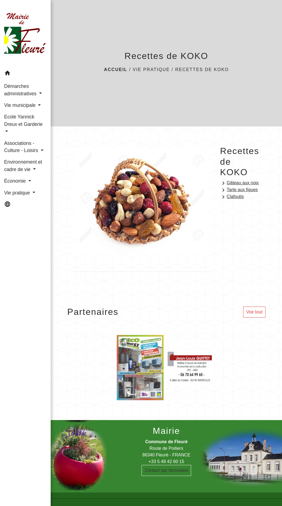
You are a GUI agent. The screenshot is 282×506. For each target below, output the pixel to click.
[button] (25, 73)
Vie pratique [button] (17, 193)
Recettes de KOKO (202, 69)
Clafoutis (232, 197)
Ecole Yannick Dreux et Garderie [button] (23, 120)
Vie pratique (151, 69)
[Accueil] (25, 33)
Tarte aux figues (239, 190)
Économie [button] (15, 181)
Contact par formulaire (166, 470)
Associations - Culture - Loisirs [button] (21, 146)
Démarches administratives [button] (21, 89)
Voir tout (254, 312)
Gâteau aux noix (239, 183)
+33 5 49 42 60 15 (166, 461)
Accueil (115, 69)
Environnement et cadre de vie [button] (23, 165)
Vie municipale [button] (20, 105)
